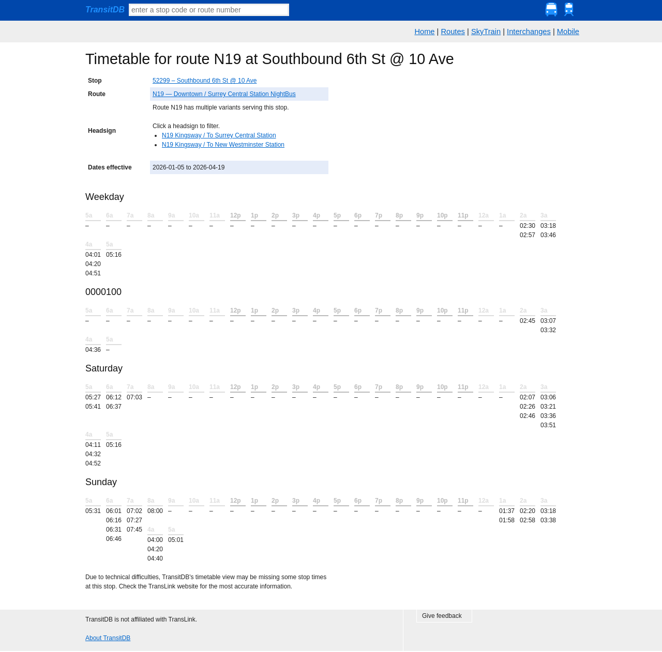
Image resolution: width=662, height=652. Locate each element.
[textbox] (209, 10)
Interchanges (529, 31)
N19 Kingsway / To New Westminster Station (223, 144)
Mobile (568, 31)
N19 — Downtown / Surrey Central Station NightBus (224, 94)
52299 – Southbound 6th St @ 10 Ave (205, 80)
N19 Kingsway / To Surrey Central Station (219, 135)
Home (424, 31)
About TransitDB (107, 638)
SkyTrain (486, 31)
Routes (452, 31)
